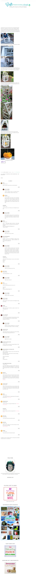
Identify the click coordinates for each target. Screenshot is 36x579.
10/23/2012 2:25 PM (5, 257)
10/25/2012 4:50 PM (5, 306)
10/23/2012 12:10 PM (5, 237)
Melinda (4, 305)
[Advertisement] (18, 16)
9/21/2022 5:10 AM (5, 423)
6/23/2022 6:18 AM (5, 402)
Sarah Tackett (5, 271)
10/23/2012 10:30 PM (7, 278)
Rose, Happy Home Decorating (7, 363)
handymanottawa (5, 401)
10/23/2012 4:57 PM (5, 272)
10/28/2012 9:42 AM (5, 330)
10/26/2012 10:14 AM (7, 196)
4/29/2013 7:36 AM (5, 373)
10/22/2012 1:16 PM (5, 206)
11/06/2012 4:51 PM (5, 364)
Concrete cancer (9, 397)
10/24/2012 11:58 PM (5, 299)
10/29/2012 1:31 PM (7, 337)
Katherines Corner (5, 329)
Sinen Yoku (4, 422)
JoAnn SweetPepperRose (6, 236)
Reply (18, 210)
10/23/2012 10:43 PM (7, 190)
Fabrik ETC (4, 372)
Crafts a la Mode (7, 189)
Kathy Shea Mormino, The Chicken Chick (8, 349)
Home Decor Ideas (5, 426)
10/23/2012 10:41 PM (7, 213)
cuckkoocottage (5, 383)
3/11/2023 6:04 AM (5, 431)
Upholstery (4, 379)
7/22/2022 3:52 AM (5, 409)
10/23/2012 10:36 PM (7, 246)
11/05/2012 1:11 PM (5, 350)
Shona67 (4, 430)
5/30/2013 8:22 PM (5, 384)
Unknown (6, 195)
